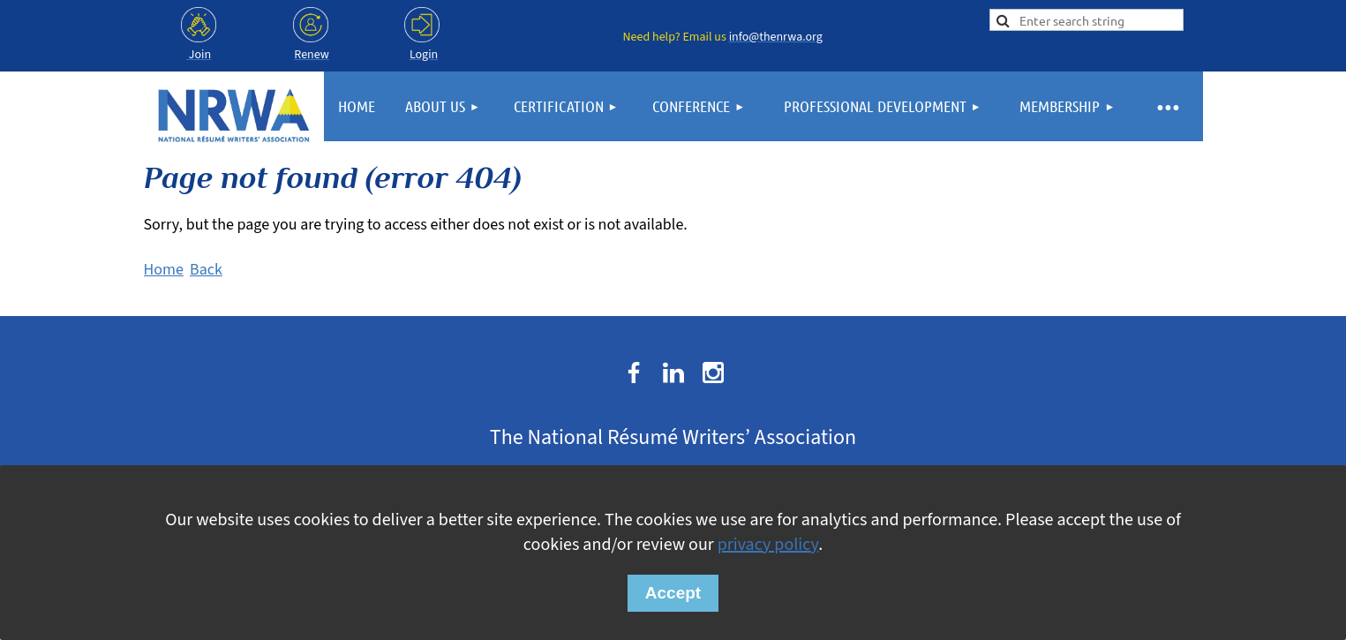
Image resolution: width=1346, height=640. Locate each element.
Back (206, 270)
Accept (673, 593)
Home (164, 270)
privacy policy (768, 544)
